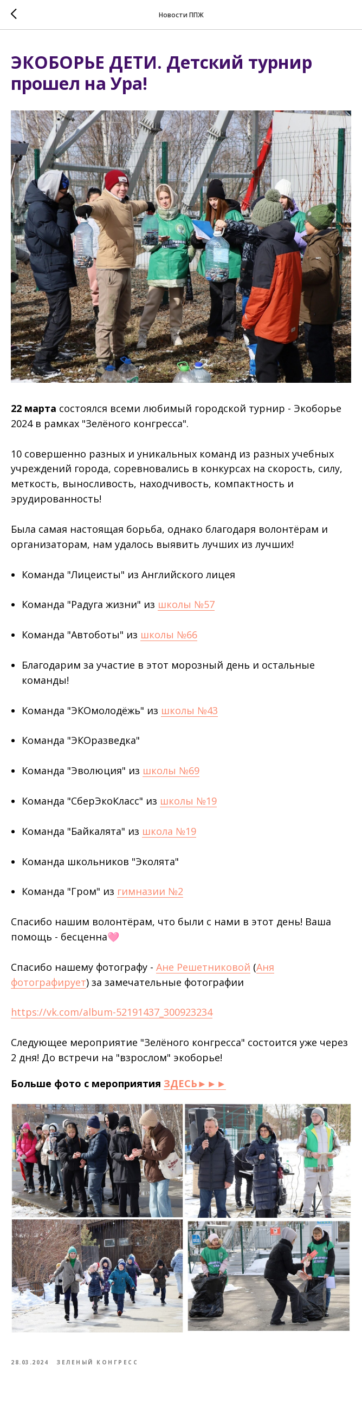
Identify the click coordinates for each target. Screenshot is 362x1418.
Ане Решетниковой (203, 966)
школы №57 (186, 604)
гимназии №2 (150, 891)
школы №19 (188, 800)
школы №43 (189, 710)
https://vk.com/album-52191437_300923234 (111, 1011)
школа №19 (169, 831)
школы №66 (168, 634)
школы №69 (171, 770)
